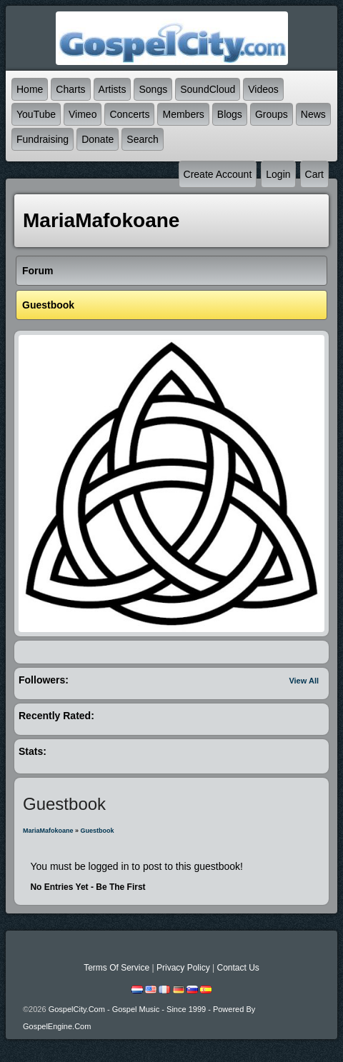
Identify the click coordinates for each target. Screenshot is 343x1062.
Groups (271, 114)
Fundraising (42, 139)
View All (304, 680)
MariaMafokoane (48, 830)
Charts (70, 89)
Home (29, 89)
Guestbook (97, 830)
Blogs (229, 114)
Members (183, 114)
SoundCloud (207, 89)
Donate (97, 139)
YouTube (36, 114)
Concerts (129, 114)
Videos (263, 89)
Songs (153, 89)
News (313, 114)
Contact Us (238, 968)
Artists (112, 89)
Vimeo (82, 114)
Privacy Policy (183, 968)
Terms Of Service (116, 968)
